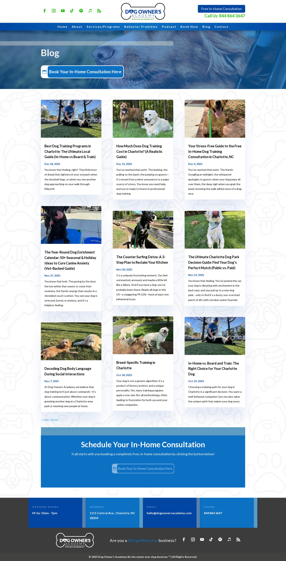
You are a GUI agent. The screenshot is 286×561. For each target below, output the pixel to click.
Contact (221, 26)
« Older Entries (50, 420)
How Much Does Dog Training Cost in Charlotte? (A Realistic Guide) (139, 151)
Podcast (169, 26)
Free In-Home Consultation (221, 9)
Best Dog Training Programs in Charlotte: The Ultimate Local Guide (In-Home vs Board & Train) (70, 151)
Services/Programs (103, 26)
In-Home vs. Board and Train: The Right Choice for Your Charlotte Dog (213, 368)
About (77, 26)
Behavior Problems (141, 26)
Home (63, 26)
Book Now (189, 26)
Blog (206, 26)
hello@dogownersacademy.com (169, 513)
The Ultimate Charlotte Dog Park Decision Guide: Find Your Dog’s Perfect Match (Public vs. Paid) (213, 262)
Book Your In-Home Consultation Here (93, 72)
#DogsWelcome (143, 540)
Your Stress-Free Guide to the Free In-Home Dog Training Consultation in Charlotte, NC (214, 151)
